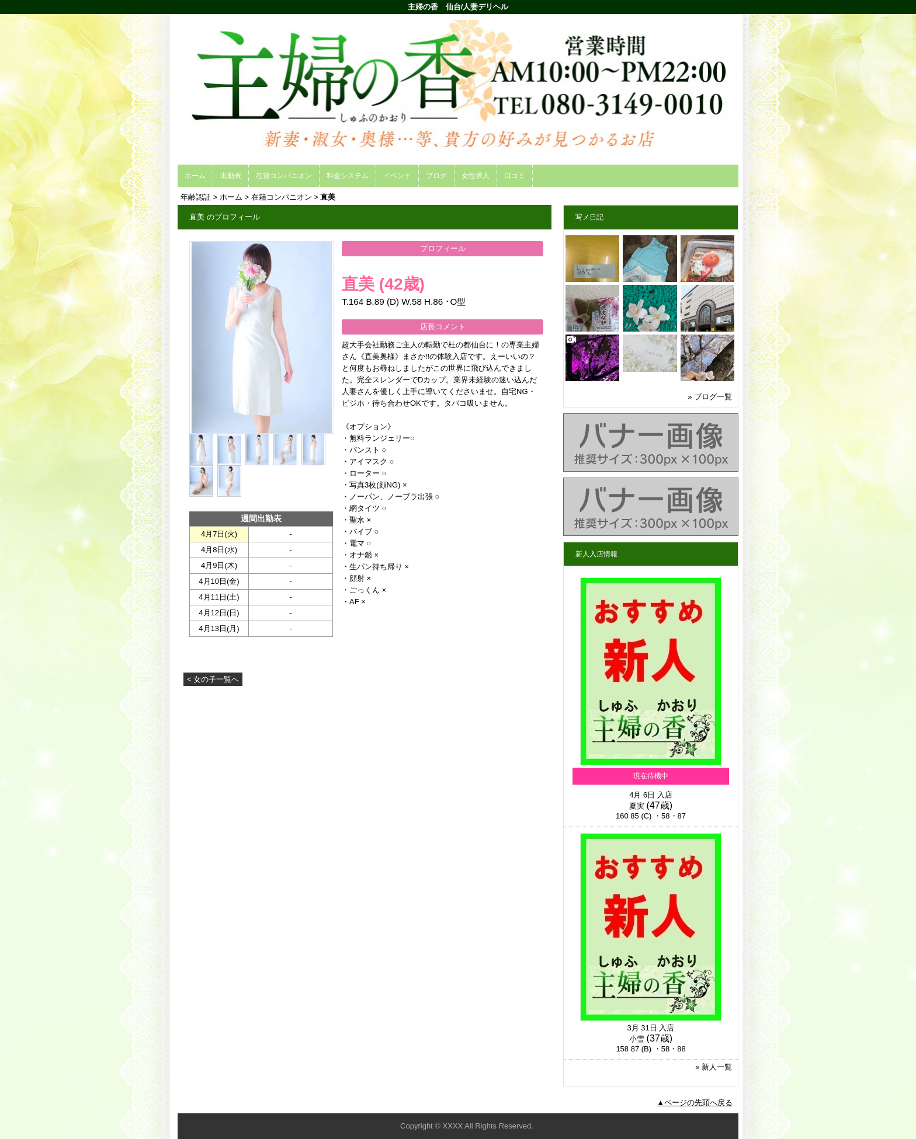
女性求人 (476, 176)
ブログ (436, 176)
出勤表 (230, 176)
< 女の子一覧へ (213, 679)
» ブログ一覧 (710, 396)
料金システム (348, 176)
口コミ (514, 176)
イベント (397, 176)
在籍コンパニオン (284, 176)
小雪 (636, 1038)
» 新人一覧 (713, 1067)
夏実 (636, 806)
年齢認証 (196, 197)
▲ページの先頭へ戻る (695, 1102)
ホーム (195, 176)
